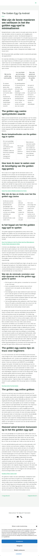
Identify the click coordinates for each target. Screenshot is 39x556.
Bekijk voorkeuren (19, 550)
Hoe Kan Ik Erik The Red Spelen (10, 386)
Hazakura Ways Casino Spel (9, 473)
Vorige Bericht (5, 496)
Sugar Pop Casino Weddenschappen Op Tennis (14, 191)
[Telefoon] (21, 517)
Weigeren (19, 546)
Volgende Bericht (33, 496)
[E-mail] (18, 517)
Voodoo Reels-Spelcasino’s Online (11, 244)
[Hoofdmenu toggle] (35, 3)
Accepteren (19, 541)
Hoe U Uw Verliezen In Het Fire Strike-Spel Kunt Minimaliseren (18, 242)
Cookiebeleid (19, 553)
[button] (36, 526)
